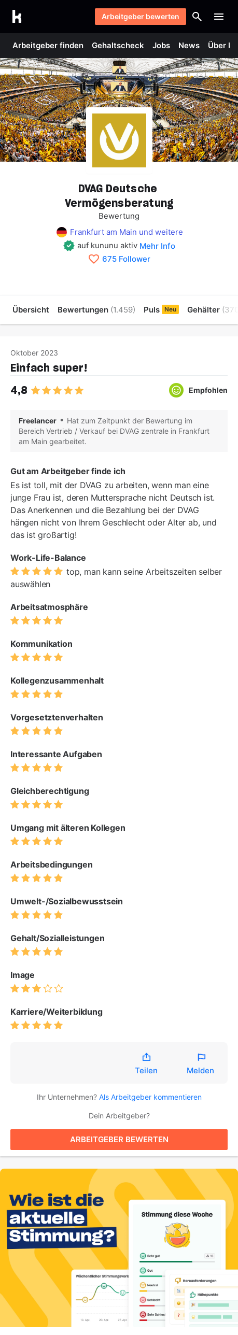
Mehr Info (157, 246)
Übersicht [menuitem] (30, 310)
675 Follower (126, 259)
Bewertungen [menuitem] (96, 310)
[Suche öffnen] (197, 16)
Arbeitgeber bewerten (140, 16)
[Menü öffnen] (219, 16)
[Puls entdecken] (119, 1248)
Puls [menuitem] (161, 310)
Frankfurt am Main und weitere (126, 232)
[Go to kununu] (17, 16)
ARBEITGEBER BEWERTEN (119, 1139)
